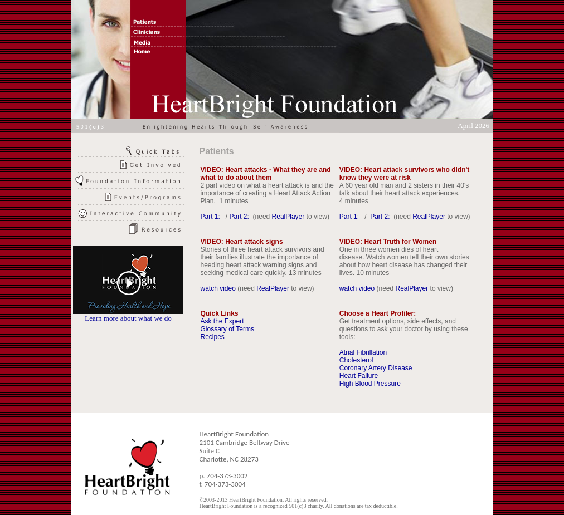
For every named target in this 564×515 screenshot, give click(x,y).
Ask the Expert (222, 321)
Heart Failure (358, 376)
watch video (218, 288)
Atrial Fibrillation (363, 352)
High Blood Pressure (370, 384)
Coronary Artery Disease (375, 368)
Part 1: (211, 216)
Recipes (213, 337)
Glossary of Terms (227, 329)
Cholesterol (356, 360)
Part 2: (240, 216)
